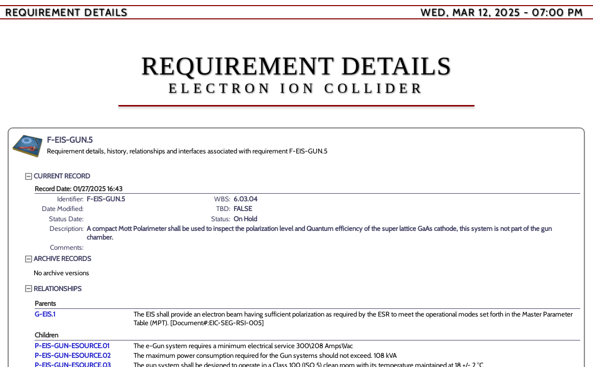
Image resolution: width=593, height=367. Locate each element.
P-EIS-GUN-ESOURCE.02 (73, 355)
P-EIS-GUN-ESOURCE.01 (72, 346)
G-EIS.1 (45, 314)
